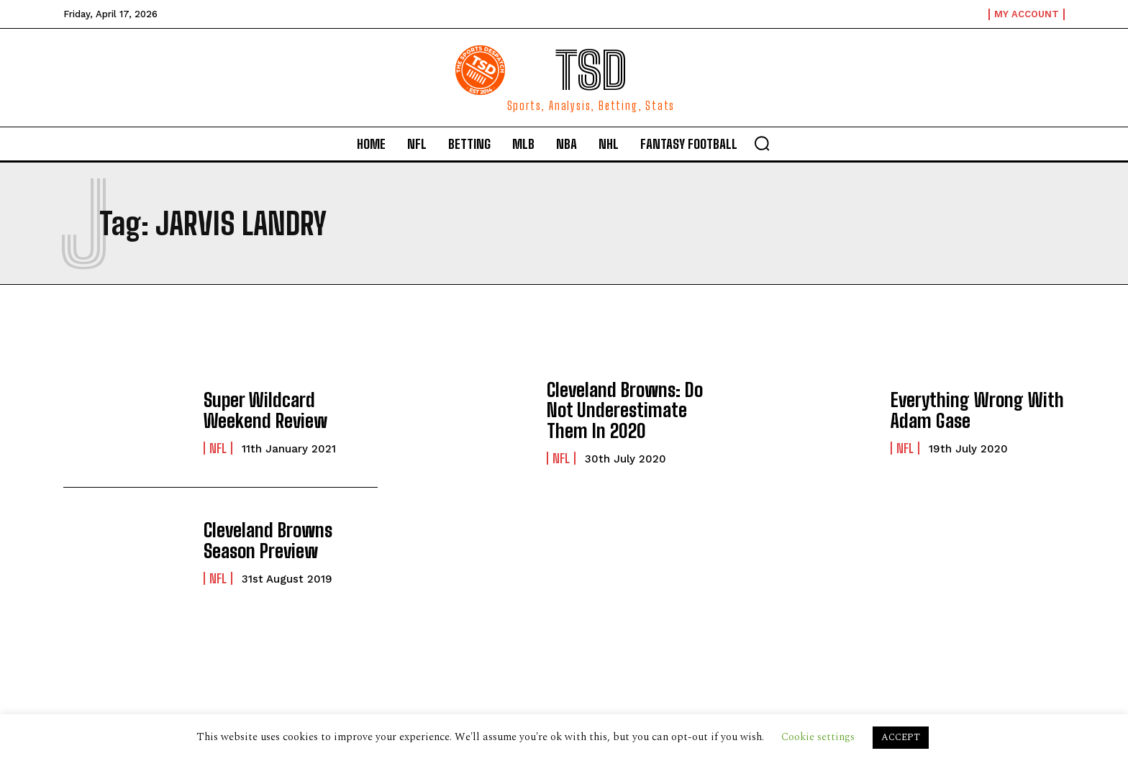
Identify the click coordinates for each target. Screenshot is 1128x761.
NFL (218, 446)
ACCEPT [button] (900, 737)
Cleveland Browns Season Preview (290, 540)
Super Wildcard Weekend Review (289, 409)
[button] (762, 143)
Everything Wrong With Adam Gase (970, 409)
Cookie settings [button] (818, 737)
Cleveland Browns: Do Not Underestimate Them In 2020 (632, 409)
